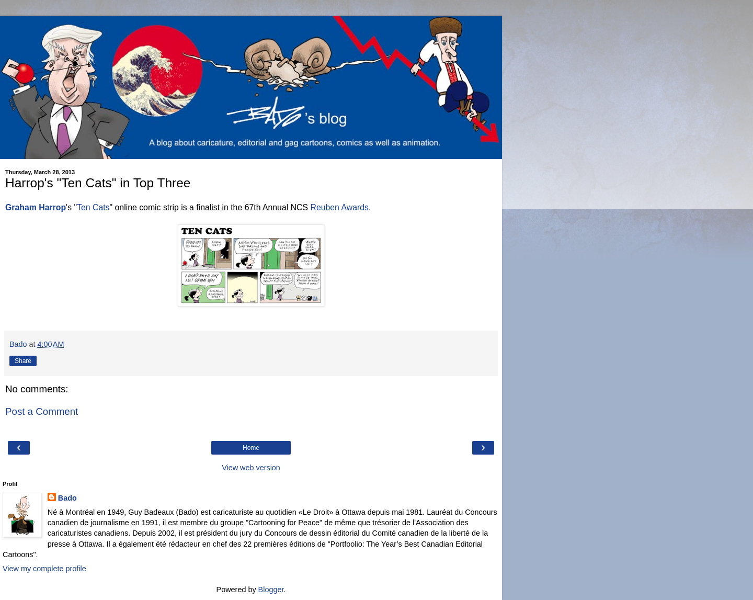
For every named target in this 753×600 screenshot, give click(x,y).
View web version (251, 467)
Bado (67, 498)
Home (251, 447)
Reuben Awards (339, 207)
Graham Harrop (35, 207)
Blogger (271, 589)
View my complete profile (44, 568)
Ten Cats (93, 207)
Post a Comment (41, 411)
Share (23, 361)
